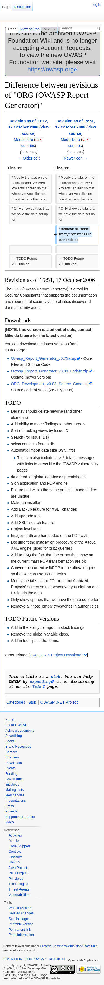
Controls (15, 851)
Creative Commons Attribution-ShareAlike (68, 946)
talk (38, 139)
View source (29, 29)
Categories (15, 702)
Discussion (22, 7)
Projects (11, 811)
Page (6, 7)
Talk (37, 686)
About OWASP (16, 725)
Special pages (19, 919)
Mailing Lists (14, 790)
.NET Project (18, 873)
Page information (21, 935)
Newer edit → (75, 158)
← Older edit (29, 158)
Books (9, 741)
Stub (32, 702)
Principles (16, 879)
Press (9, 806)
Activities (15, 835)
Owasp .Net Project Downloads (56, 655)
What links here (20, 908)
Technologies (18, 884)
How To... (15, 862)
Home (9, 720)
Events (10, 768)
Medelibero (23, 139)
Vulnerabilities (19, 895)
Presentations (15, 801)
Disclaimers (57, 958)
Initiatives (12, 784)
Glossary (15, 857)
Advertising (13, 736)
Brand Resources (18, 747)
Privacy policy (12, 958)
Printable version (21, 924)
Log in (96, 5)
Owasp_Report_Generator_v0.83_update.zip (49, 371)
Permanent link (20, 930)
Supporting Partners (20, 817)
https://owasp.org (50, 69)
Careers (11, 752)
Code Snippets (20, 846)
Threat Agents (19, 889)
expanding (40, 681)
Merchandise (14, 795)
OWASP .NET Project (59, 702)
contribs (28, 145)
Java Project (18, 868)
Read (12, 29)
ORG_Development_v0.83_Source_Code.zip (49, 384)
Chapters (12, 757)
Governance (14, 779)
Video (9, 822)
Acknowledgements (19, 730)
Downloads (13, 763)
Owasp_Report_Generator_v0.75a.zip (43, 358)
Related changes (21, 913)
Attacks (14, 841)
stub (55, 676)
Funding (11, 774)
